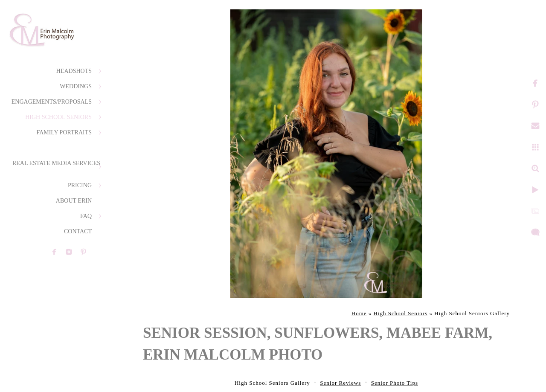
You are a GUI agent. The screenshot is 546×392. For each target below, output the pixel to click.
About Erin (74, 200)
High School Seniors (58, 117)
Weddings (76, 86)
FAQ (86, 216)
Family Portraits (64, 132)
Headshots (74, 71)
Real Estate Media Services (56, 163)
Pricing (80, 185)
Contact (78, 231)
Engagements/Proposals (52, 102)
